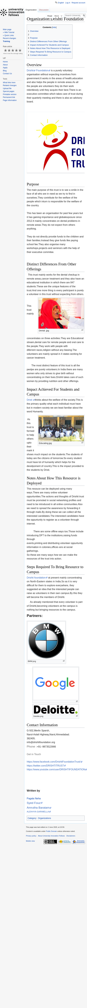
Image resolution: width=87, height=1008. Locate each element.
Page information (10, 100)
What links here (9, 82)
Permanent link (9, 97)
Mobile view (30, 841)
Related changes (9, 85)
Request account (78, 3)
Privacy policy (31, 836)
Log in (67, 3)
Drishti (30, 70)
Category (32, 818)
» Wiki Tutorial (8, 32)
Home (5, 62)
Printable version (9, 94)
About (5, 65)
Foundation (41, 70)
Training (6, 41)
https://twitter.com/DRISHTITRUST (45, 765)
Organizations (44, 818)
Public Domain (51, 831)
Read (45, 16)
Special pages (8, 91)
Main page (7, 29)
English (61, 3)
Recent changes (9, 38)
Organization (31, 10)
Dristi (30, 400)
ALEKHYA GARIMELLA (38, 811)
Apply (5, 68)
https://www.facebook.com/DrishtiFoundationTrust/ (54, 761)
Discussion (44, 10)
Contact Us (7, 73)
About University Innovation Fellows (51, 836)
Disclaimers (70, 836)
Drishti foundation (36, 577)
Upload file (7, 88)
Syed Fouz (34, 802)
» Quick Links (8, 35)
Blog (4, 71)
